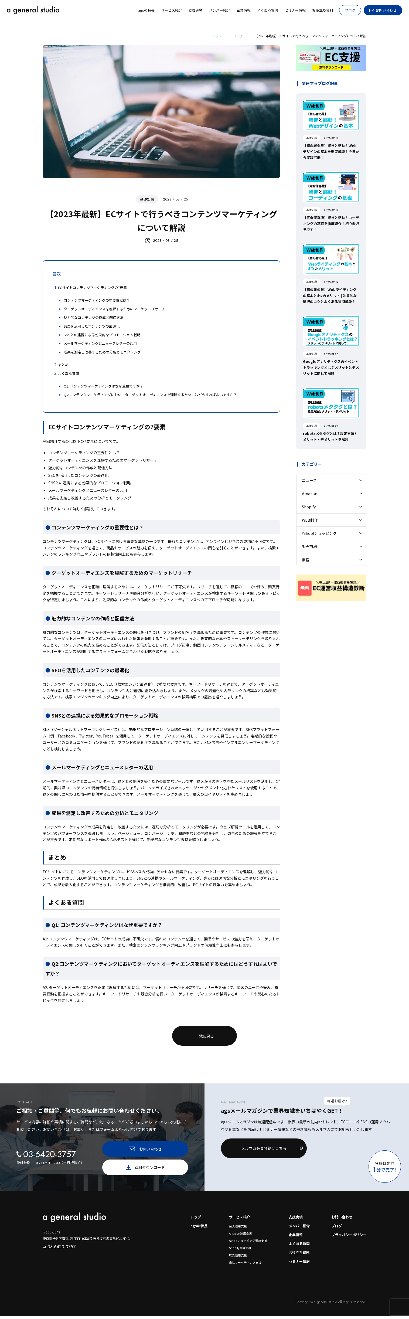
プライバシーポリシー (347, 1236)
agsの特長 (194, 1227)
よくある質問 (295, 1246)
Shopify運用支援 (235, 1250)
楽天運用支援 (233, 1228)
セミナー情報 (295, 1264)
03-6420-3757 (60, 1248)
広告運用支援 (233, 1258)
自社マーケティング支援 (240, 1265)
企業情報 (291, 1236)
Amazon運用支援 (236, 1235)
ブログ (350, 10)
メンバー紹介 (295, 1227)
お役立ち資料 (295, 1255)
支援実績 (291, 1218)
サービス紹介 (235, 1218)
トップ (190, 1218)
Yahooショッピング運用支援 (243, 1243)
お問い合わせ (340, 1218)
